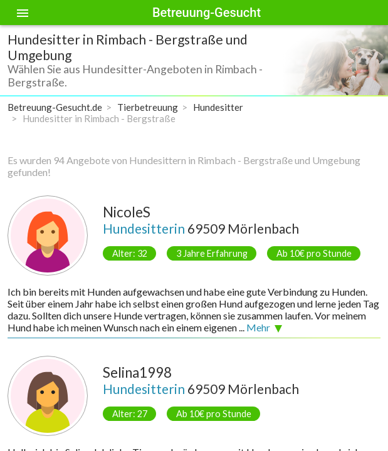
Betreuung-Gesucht (206, 12)
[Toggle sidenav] (22, 12)
